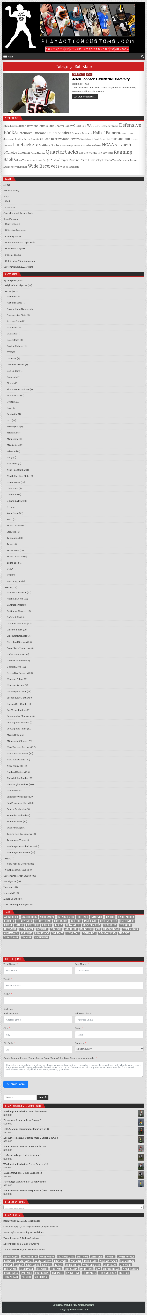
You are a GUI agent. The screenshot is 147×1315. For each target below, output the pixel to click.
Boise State (13, 340)
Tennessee (13, 538)
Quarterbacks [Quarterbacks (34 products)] (62, 152)
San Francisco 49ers (18, 803)
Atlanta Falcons (15, 598)
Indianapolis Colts (16, 691)
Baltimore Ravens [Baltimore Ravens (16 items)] (65, 917)
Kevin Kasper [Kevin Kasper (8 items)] (125, 925)
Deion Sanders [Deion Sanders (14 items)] (61, 921)
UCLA (10, 569)
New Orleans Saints (17, 753)
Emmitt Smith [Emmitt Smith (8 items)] (90, 921)
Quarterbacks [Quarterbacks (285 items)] (11, 933)
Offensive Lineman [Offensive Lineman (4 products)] (16, 152)
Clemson (11, 358)
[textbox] (74, 1208)
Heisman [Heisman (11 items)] (8, 925)
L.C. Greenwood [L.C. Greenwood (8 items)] (26, 929)
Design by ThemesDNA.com (74, 1310)
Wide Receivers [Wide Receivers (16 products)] (44, 166)
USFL (8, 858)
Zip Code (8, 1043)
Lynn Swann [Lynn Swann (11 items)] (56, 929)
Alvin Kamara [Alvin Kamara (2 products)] (11, 126)
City (5, 1028)
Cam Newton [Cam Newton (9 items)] (96, 917)
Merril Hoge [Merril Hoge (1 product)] (67, 145)
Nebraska (12, 463)
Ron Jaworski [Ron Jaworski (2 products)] (105, 153)
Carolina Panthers (17, 623)
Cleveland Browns (17, 642)
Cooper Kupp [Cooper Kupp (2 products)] (110, 126)
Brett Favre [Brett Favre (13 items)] (82, 917)
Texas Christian (15, 556)
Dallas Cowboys (15, 654)
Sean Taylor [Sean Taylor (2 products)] (23, 160)
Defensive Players (15, 248)
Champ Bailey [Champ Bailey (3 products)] (64, 125)
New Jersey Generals (19, 863)
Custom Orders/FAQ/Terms (18, 267)
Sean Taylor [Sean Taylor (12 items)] (57, 933)
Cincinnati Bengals (17, 636)
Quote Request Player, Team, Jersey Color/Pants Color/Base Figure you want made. (49, 1058)
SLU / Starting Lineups (15, 904)
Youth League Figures (17, 870)
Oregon (11, 507)
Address (8, 1009)
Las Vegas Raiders (17, 710)
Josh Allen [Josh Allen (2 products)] (100, 139)
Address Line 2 (83, 1013)
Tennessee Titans (16, 840)
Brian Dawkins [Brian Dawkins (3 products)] (28, 125)
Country (79, 1043)
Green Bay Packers (17, 673)
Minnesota (12, 439)
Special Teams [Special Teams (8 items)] (72, 933)
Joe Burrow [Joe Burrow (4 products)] (53, 139)
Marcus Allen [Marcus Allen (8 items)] (71, 929)
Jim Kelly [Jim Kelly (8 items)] (58, 925)
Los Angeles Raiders (18, 722)
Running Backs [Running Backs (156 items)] (42, 933)
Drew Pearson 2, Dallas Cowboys (21, 1238)
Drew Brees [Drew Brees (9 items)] (76, 921)
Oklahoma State (15, 501)
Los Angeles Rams (17, 728)
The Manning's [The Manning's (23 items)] (89, 933)
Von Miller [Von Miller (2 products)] (21, 167)
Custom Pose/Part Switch (17, 876)
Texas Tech (13, 563)
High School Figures (16, 285)
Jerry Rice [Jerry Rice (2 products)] (30, 139)
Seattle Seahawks (16, 809)
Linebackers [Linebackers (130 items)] (42, 929)
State (77, 1028)
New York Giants (16, 759)
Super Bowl (13, 827)
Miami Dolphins (15, 735)
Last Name (80, 964)
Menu (10, 56)
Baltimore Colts (15, 605)
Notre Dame (13, 482)
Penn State (13, 513)
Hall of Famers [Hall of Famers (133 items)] (127, 921)
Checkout (10, 207)
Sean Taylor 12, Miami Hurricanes (21, 1221)
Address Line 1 (11, 1013)
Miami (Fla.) (13, 426)
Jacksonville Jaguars (18, 697)
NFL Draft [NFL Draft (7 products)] (123, 145)
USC (9, 575)
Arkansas (12, 327)
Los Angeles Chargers (19, 716)
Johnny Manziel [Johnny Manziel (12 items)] (72, 925)
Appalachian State (16, 315)
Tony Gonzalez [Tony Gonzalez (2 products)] (120, 160)
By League (9, 280)
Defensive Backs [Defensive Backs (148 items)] (24, 921)
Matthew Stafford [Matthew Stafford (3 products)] (50, 145)
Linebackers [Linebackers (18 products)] (25, 144)
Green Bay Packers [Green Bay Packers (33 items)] (108, 921)
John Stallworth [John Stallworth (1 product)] (86, 139)
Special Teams (13, 255)
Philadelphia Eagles (17, 778)
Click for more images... (86, 96)
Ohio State (12, 488)
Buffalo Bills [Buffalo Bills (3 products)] (46, 125)
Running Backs (13, 236)
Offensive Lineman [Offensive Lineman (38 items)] (111, 929)
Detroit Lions (14, 666)
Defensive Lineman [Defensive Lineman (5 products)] (32, 133)
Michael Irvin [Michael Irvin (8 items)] (86, 929)
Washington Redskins (18, 852)
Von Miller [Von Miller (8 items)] (26, 937)
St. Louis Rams (15, 821)
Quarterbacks (12, 224)
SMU (9, 519)
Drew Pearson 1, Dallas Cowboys (21, 1244)
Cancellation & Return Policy (19, 213)
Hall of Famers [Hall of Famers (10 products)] (106, 133)
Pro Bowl (12, 790)
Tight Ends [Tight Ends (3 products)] (104, 160)
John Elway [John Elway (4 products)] (70, 139)
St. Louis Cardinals (17, 815)
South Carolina (15, 525)
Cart (7, 201)
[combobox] (73, 1207)
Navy (10, 457)
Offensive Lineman (15, 230)
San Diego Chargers (18, 796)
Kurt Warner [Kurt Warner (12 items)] (10, 929)
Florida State (14, 395)
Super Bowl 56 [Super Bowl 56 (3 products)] (70, 160)
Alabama (11, 296)
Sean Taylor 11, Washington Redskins (23, 1232)
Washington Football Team (21, 846)
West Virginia (14, 581)
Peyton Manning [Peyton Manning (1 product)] (38, 153)
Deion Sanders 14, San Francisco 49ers (24, 1249)
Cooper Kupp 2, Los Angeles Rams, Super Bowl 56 (30, 1226)
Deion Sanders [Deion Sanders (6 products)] (59, 133)
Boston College (15, 346)
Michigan (12, 432)
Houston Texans (15, 685)
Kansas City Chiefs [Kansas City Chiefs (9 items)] (91, 925)
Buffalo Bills (13, 617)
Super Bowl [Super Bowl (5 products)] (51, 160)
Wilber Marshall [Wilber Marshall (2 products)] (69, 167)
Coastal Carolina (16, 364)
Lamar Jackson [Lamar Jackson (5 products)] (118, 139)
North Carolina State (18, 476)
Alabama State (14, 302)
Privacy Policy (11, 190)
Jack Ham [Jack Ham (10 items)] (19, 925)
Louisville (12, 414)
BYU (9, 352)
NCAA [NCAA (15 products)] (108, 144)
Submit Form (16, 1084)
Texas (10, 544)
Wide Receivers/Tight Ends (20, 242)
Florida (11, 383)
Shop (6, 196)
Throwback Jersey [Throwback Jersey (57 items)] (107, 933)
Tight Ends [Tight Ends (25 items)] (124, 933)
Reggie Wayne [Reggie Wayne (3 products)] (88, 152)
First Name (9, 964)
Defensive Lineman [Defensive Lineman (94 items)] (43, 921)
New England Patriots (19, 747)
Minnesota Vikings (17, 741)
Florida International (18, 389)
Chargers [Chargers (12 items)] (110, 917)
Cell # (6, 994)
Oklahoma (12, 494)
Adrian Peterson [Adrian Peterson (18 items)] (29, 917)
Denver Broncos (16, 660)
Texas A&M (13, 550)
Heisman (8, 887)
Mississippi (13, 445)
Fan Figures (9, 881)
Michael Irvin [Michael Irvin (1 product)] (79, 145)
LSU (9, 420)
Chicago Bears (15, 629)
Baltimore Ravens (16, 611)
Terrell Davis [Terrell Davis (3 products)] (88, 160)
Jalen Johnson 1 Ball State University (101, 79)
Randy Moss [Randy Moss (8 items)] (26, 933)
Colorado (12, 377)
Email (6, 979)
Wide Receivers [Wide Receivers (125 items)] (41, 937)
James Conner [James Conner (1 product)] (126, 133)
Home (6, 185)
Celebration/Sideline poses (20, 261)
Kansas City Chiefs (17, 704)
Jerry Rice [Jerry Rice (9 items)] (47, 925)
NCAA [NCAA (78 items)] (98, 929)
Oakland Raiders (16, 772)
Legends (8, 893)
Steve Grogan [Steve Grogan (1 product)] (36, 160)
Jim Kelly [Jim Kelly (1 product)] (40, 139)
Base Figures (10, 219)
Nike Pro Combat (16, 470)
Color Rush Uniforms (18, 648)
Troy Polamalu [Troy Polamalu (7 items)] (11, 937)
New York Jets (15, 766)
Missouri (12, 451)
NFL (7, 587)
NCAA (89, 74)
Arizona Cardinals (16, 592)
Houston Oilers (15, 679)
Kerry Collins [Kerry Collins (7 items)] (110, 925)
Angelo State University (20, 309)
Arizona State (14, 321)
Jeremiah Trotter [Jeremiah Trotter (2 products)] (13, 139)
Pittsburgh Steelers (17, 784)
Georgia (11, 401)
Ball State (78, 74)
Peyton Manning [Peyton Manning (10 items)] (130, 929)
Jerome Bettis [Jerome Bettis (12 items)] (32, 925)
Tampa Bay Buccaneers (19, 834)
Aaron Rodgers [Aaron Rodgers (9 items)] (11, 917)
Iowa (9, 408)
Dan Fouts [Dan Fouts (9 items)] (9, 921)
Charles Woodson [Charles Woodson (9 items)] (126, 917)
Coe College (13, 371)
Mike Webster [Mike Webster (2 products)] (93, 145)
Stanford (11, 532)
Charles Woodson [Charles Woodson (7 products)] (88, 126)
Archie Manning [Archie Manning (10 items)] (47, 917)
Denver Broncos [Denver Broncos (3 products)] (82, 133)
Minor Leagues (11, 899)
